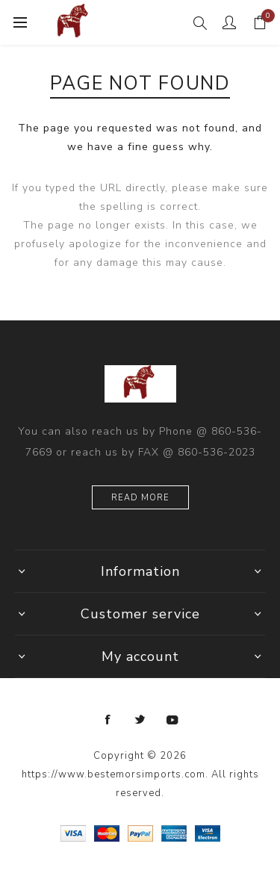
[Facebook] (108, 720)
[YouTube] (172, 720)
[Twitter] (140, 720)
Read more (140, 497)
